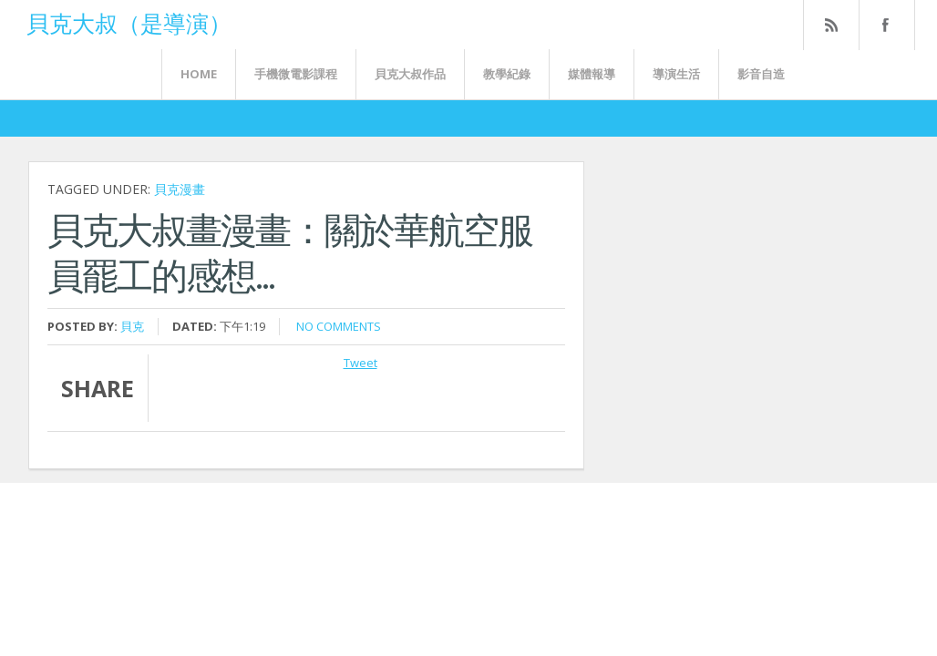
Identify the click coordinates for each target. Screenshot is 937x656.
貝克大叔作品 (410, 74)
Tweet (360, 362)
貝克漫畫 (179, 189)
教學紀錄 (506, 74)
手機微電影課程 (295, 74)
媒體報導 (591, 74)
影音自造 (761, 74)
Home (198, 74)
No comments (338, 326)
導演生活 (676, 74)
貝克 (132, 326)
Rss (830, 25)
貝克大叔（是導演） (129, 22)
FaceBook (883, 25)
